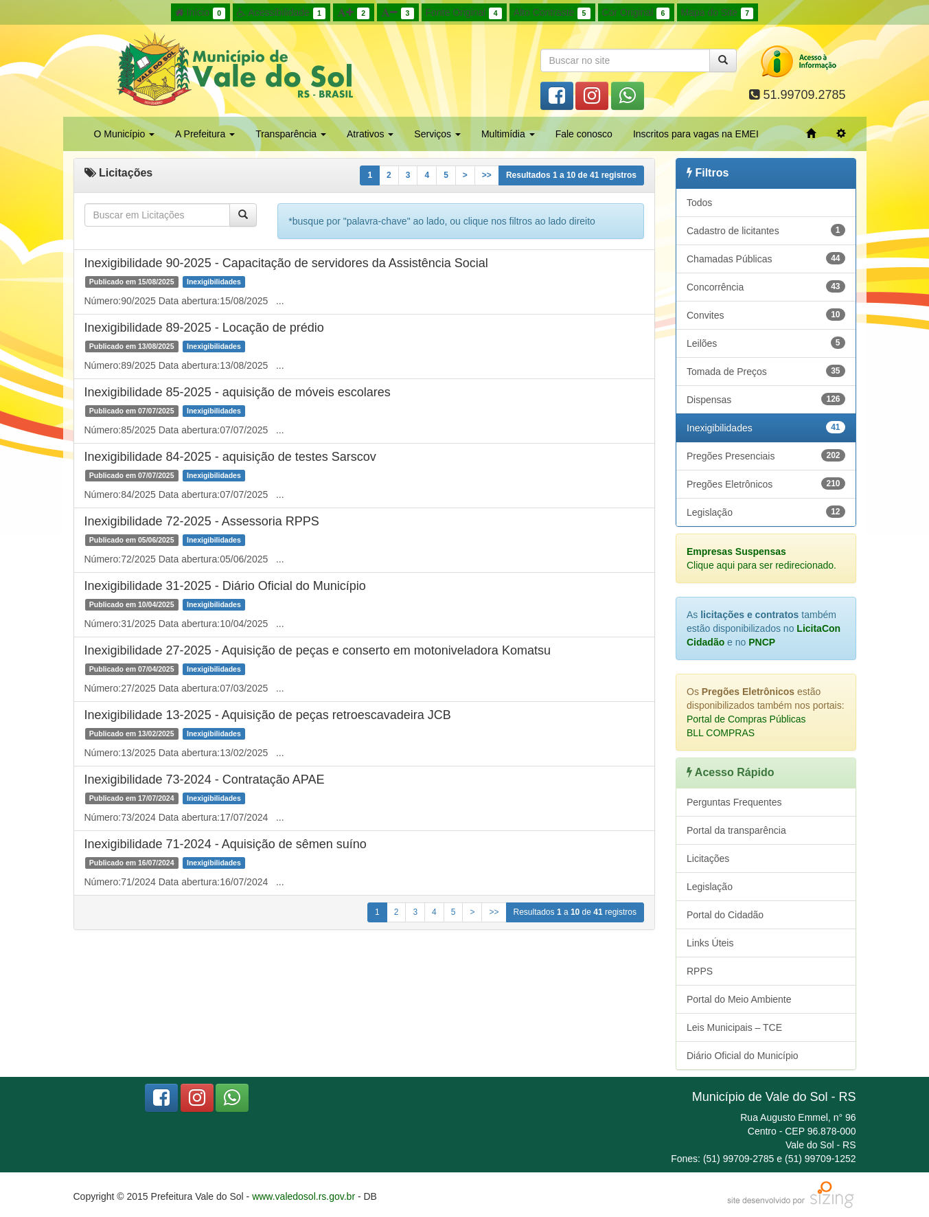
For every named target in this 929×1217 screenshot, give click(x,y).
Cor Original (635, 13)
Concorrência (766, 286)
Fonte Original (464, 13)
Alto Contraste (552, 13)
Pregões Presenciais (766, 455)
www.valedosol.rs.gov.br (303, 1196)
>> (487, 175)
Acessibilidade (281, 13)
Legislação (766, 511)
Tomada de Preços (766, 371)
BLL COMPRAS (721, 732)
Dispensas (766, 399)
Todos (699, 202)
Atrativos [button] (370, 133)
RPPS (700, 971)
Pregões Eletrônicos (766, 483)
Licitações (708, 858)
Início (200, 13)
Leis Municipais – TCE (734, 1027)
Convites (766, 314)
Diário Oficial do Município (743, 1055)
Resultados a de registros (571, 175)
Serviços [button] (437, 133)
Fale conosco (583, 133)
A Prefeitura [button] (205, 133)
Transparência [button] (290, 133)
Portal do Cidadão (725, 914)
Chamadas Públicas (766, 258)
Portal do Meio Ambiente (739, 999)
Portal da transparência (736, 830)
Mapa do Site (717, 13)
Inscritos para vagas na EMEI (696, 133)
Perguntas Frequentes (734, 802)
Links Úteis (710, 942)
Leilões (766, 343)
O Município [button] (124, 133)
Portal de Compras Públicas (746, 719)
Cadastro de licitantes (766, 230)
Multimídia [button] (508, 133)
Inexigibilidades (766, 427)
